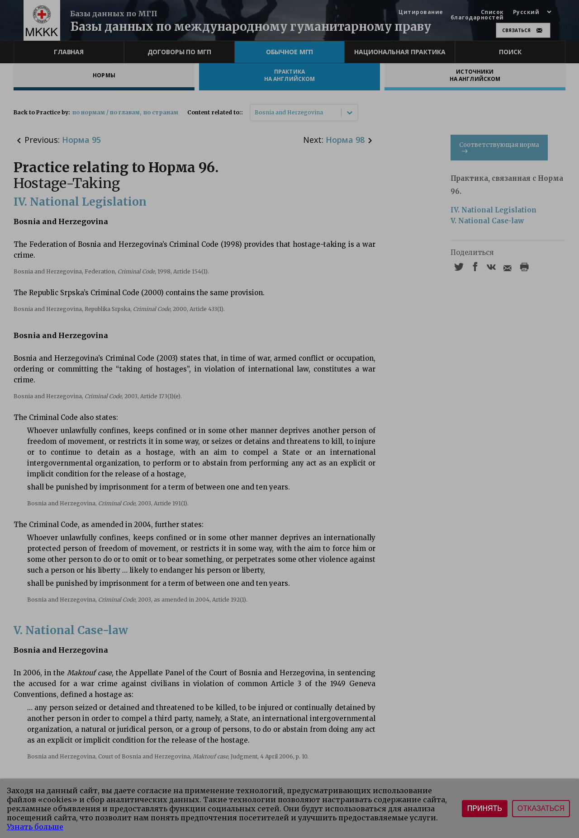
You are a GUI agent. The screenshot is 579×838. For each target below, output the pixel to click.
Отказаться (541, 808)
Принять (484, 808)
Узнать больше (35, 826)
